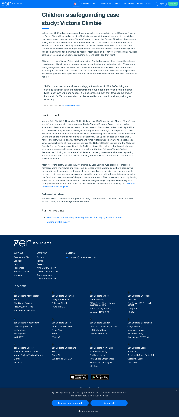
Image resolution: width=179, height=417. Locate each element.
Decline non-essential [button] (70, 403)
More (148, 3)
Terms (40, 260)
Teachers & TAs (87, 3)
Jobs (116, 3)
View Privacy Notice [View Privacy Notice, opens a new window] (98, 395)
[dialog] (89, 402)
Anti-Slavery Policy (46, 268)
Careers (40, 264)
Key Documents (44, 275)
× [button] (176, 391)
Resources (129, 3)
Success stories (21, 271)
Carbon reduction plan (48, 271)
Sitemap (18, 275)
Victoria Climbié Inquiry (72, 105)
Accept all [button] (108, 403)
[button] (89, 411)
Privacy (40, 257)
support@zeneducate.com (82, 257)
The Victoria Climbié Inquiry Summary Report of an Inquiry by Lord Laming (84, 217)
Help (16, 264)
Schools (104, 3)
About (140, 3)
